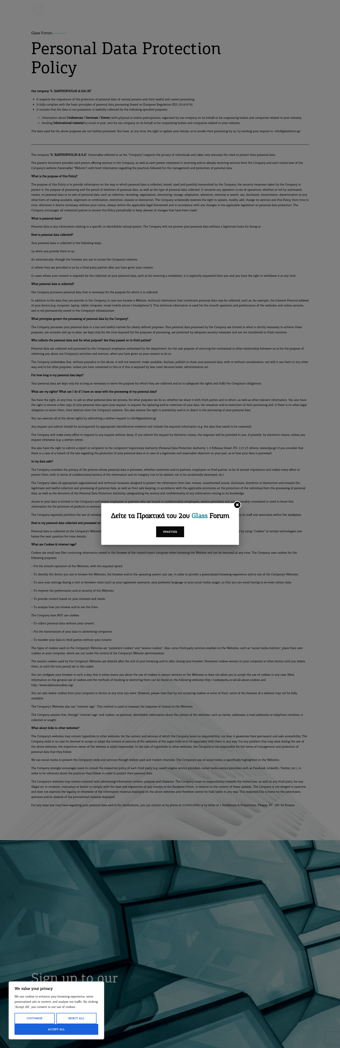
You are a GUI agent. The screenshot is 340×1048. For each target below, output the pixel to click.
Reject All (76, 1018)
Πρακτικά (170, 532)
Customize (34, 1018)
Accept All (56, 1029)
